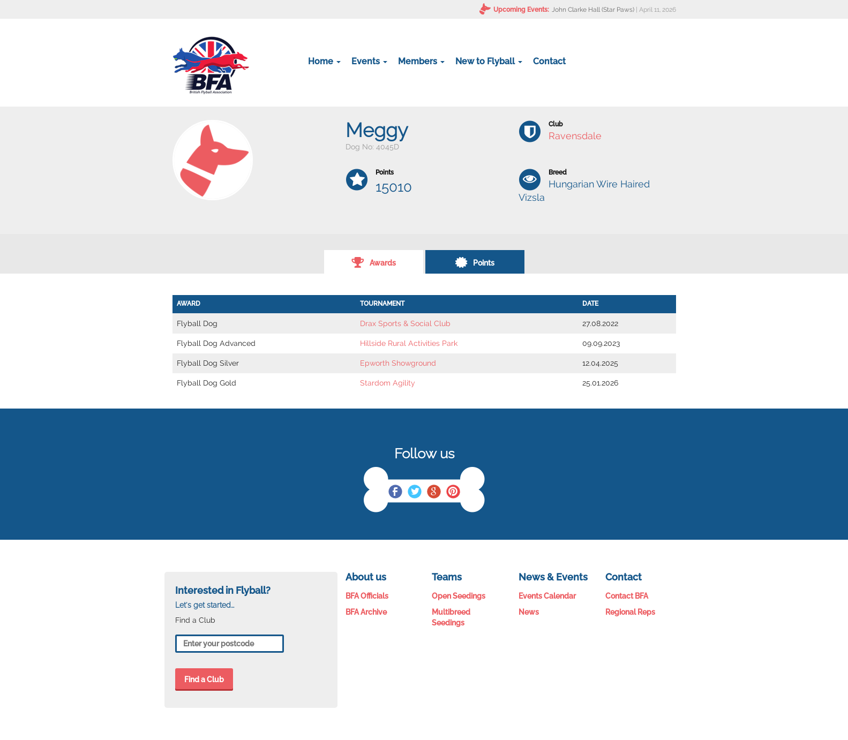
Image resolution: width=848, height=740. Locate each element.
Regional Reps (630, 612)
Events (369, 61)
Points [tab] (474, 262)
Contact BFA (626, 596)
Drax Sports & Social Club (405, 323)
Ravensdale (575, 135)
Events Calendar (547, 596)
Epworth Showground (398, 363)
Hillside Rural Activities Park (408, 343)
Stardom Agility (387, 383)
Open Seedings (458, 596)
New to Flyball (488, 61)
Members (421, 61)
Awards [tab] (373, 262)
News (529, 612)
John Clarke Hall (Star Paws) (593, 9)
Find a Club (204, 679)
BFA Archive (366, 612)
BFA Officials (367, 596)
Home (324, 61)
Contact (549, 61)
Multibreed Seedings (451, 617)
